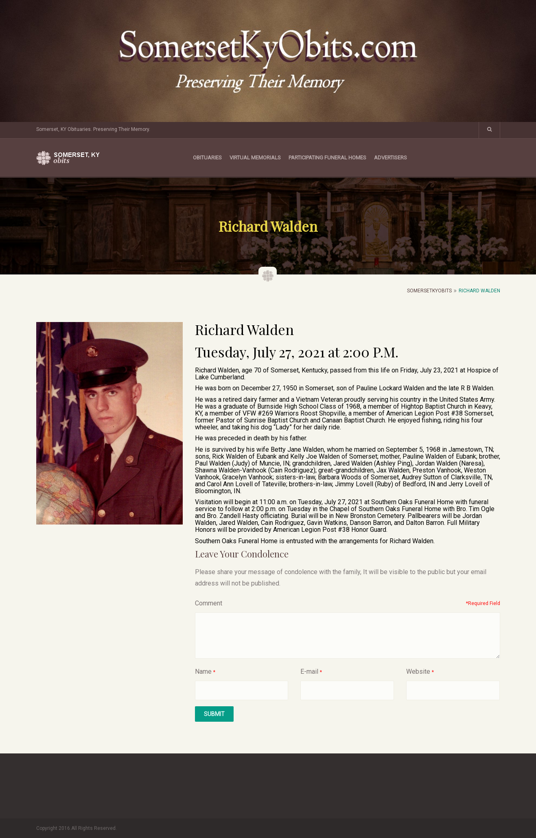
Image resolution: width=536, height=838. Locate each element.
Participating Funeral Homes (327, 158)
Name (203, 671)
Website (418, 671)
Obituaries (207, 158)
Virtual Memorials (255, 158)
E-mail (309, 671)
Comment (208, 603)
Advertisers (390, 158)
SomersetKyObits (429, 291)
